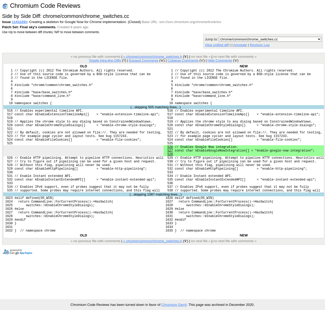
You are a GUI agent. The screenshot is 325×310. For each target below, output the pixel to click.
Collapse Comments (182, 60)
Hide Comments (220, 60)
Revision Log (260, 45)
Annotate (240, 45)
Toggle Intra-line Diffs (105, 60)
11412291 (19, 22)
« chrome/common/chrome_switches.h (152, 57)
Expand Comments (143, 60)
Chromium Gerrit (174, 305)
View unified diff (216, 45)
